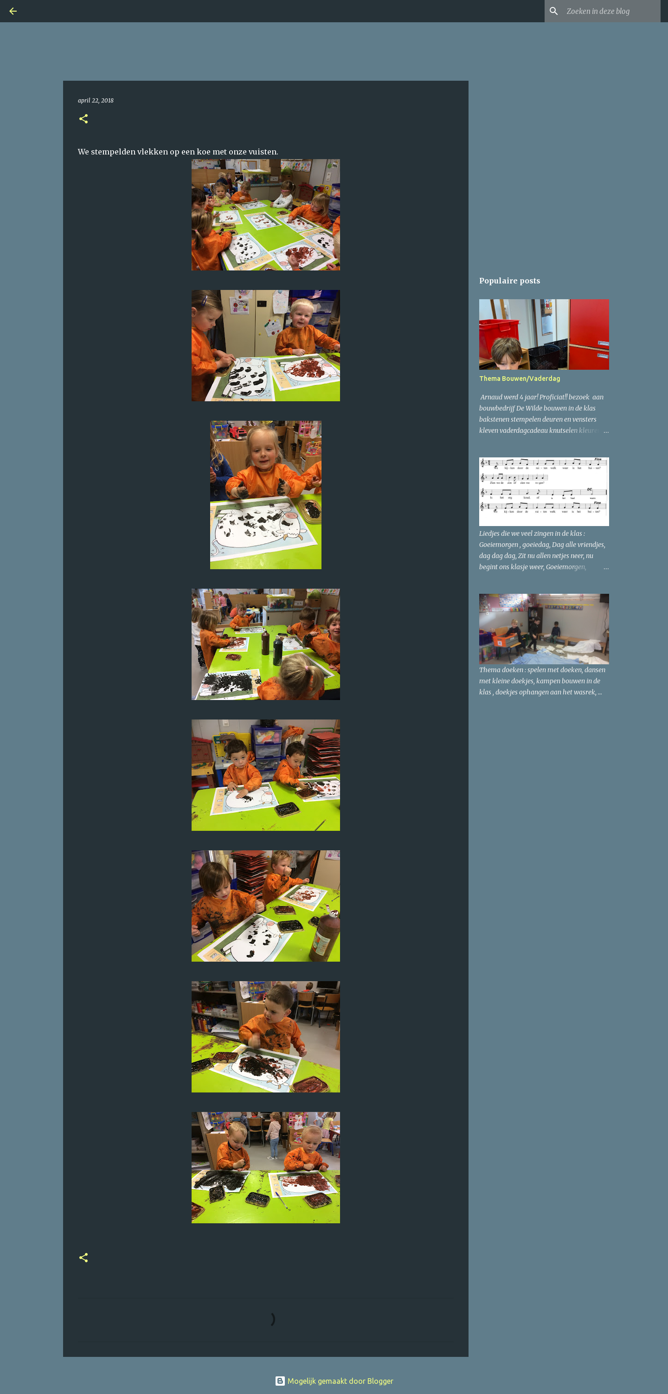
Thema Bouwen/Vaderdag (519, 378)
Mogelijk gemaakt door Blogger (334, 1381)
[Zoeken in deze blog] (612, 11)
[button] (83, 119)
